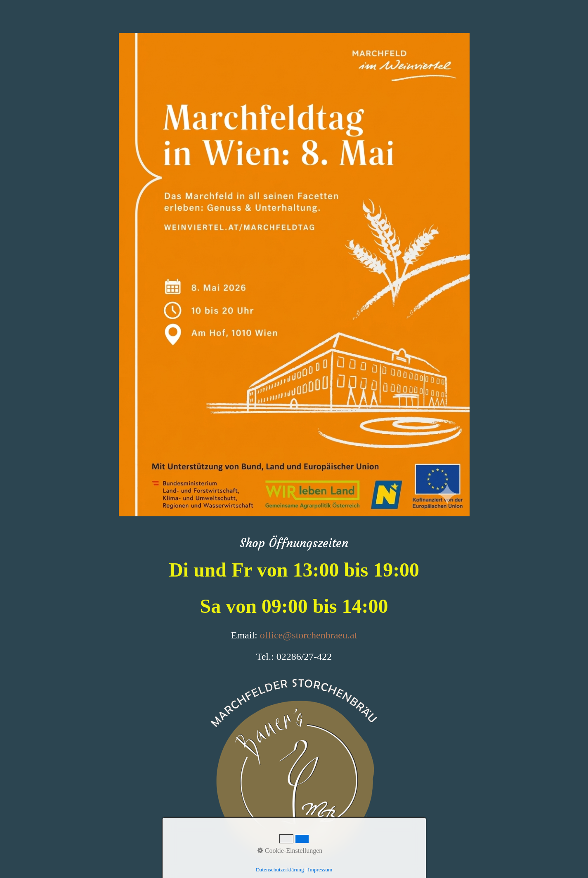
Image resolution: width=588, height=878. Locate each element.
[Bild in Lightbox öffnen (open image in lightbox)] (294, 274)
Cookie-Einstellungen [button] (290, 850)
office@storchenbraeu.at (308, 635)
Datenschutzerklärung (280, 869)
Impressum (320, 869)
